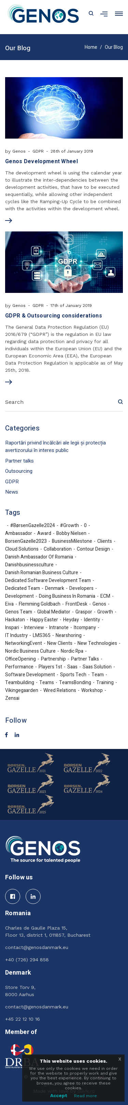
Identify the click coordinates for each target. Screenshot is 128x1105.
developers (81, 588)
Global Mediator (53, 612)
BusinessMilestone (72, 541)
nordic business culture (30, 651)
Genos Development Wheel (41, 161)
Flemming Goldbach (39, 604)
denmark (54, 588)
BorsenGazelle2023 (26, 541)
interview (34, 627)
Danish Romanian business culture (41, 572)
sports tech (73, 674)
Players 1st (50, 667)
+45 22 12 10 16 (22, 1019)
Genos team (18, 612)
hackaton (15, 620)
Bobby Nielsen (71, 533)
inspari (12, 627)
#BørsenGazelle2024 (32, 525)
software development (30, 674)
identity (92, 620)
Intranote (59, 627)
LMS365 (42, 635)
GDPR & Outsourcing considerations (53, 316)
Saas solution (97, 667)
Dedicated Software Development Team (48, 580)
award (44, 533)
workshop (92, 690)
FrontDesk (76, 604)
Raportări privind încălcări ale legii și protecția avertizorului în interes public (55, 446)
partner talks (85, 659)
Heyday (71, 620)
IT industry (16, 635)
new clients (59, 643)
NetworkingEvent (23, 643)
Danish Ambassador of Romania (39, 557)
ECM (105, 596)
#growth (69, 525)
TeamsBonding (75, 682)
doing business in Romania (67, 596)
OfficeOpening (20, 659)
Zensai (12, 698)
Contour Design (93, 549)
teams (46, 682)
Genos (19, 151)
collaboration (58, 549)
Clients (104, 541)
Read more (85, 1095)
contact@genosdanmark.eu (36, 947)
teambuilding (19, 682)
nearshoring (69, 635)
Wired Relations (59, 690)
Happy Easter (44, 620)
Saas (72, 667)
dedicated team (22, 588)
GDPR (38, 151)
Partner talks (19, 461)
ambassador (18, 533)
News (11, 492)
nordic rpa (72, 651)
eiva (9, 604)
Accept (58, 1095)
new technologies (97, 643)
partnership (53, 659)
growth (105, 612)
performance (19, 667)
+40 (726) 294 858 (27, 959)
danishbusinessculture (29, 565)
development (19, 596)
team (97, 674)
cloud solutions (22, 549)
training (105, 682)
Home (91, 47)
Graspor (83, 612)
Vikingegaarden (21, 690)
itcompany (85, 627)
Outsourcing (18, 471)
